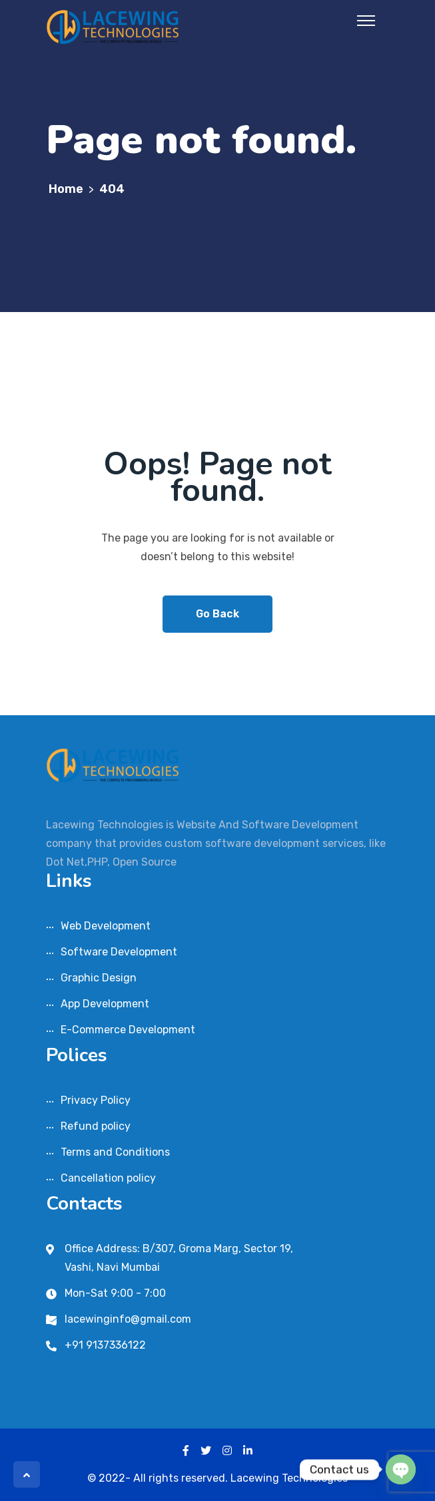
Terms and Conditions (115, 1152)
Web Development (106, 925)
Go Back (217, 613)
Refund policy (96, 1126)
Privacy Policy (96, 1100)
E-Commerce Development (128, 1029)
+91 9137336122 (105, 1345)
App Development (105, 1003)
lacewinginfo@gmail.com (128, 1319)
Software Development (119, 951)
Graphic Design (99, 977)
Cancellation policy (108, 1178)
